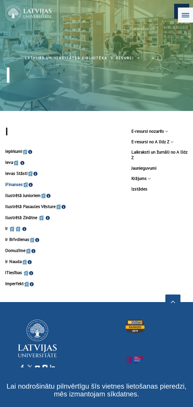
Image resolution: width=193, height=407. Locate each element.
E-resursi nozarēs (149, 131)
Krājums (140, 178)
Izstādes (139, 189)
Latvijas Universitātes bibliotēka (66, 58)
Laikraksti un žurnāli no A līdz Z (159, 154)
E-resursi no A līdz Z (152, 142)
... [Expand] (145, 58)
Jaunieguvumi (143, 168)
